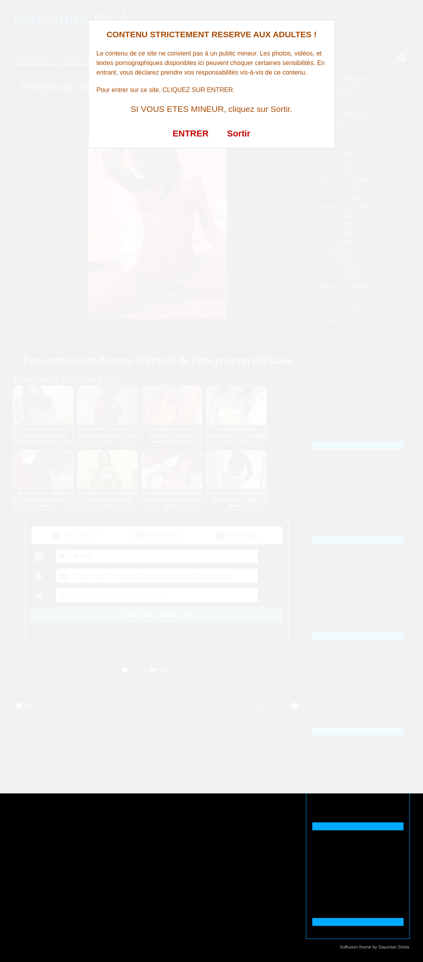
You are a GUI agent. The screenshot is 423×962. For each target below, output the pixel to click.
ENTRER (190, 133)
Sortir (238, 133)
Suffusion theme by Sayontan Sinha (374, 947)
